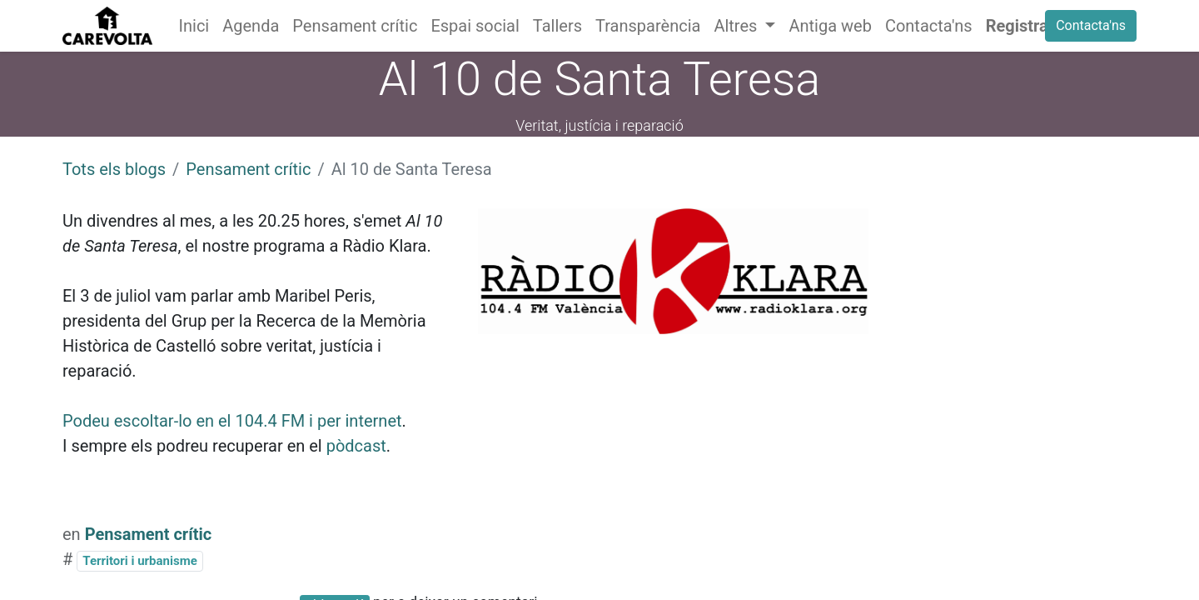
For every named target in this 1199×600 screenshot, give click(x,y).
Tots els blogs (114, 169)
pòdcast (356, 446)
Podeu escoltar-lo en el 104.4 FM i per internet (232, 421)
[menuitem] (194, 26)
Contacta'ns (1091, 25)
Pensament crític (248, 169)
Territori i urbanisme (139, 560)
